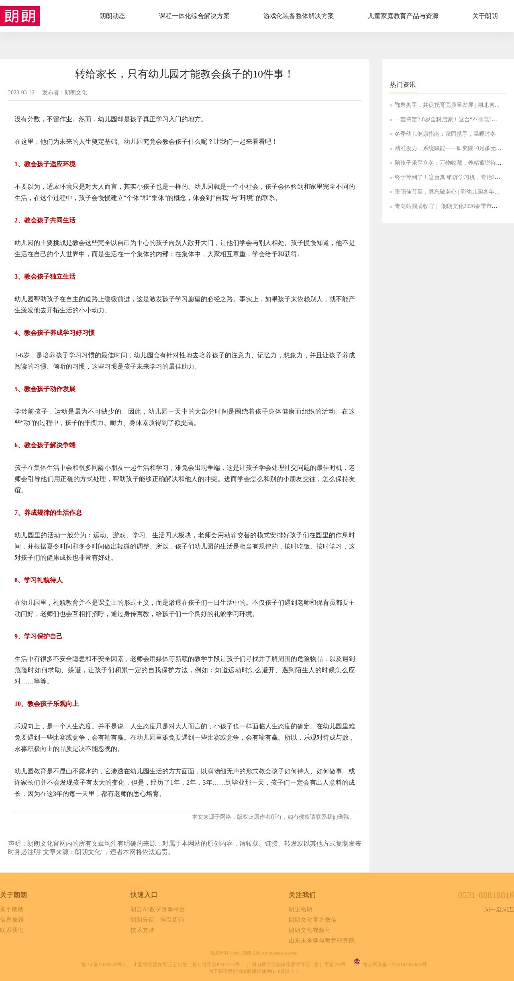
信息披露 (12, 920)
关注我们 (302, 894)
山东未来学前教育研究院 (322, 941)
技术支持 (143, 930)
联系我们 (12, 930)
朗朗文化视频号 (310, 930)
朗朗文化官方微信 (313, 920)
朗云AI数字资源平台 (158, 909)
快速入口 (144, 894)
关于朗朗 (13, 894)
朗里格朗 (301, 909)
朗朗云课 (143, 920)
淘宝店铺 (172, 920)
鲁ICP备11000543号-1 (103, 964)
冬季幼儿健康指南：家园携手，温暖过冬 (445, 134)
